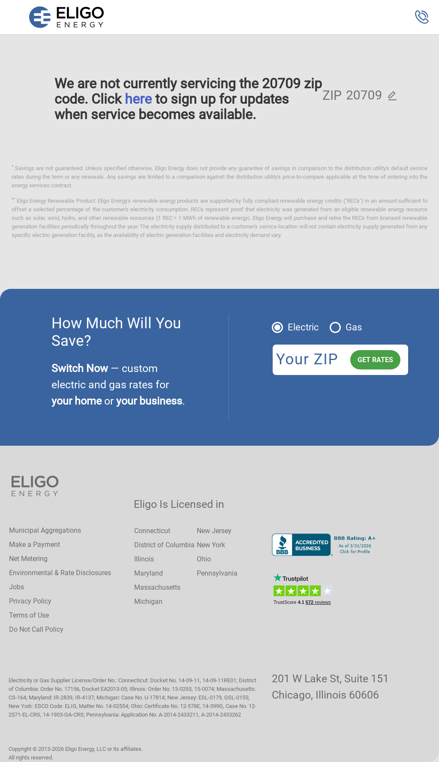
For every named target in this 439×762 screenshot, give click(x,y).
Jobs (16, 587)
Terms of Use (29, 615)
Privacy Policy (30, 601)
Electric (303, 327)
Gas (354, 327)
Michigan (148, 601)
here (138, 99)
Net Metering (28, 559)
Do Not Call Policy (36, 629)
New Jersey (214, 531)
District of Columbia (164, 545)
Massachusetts (157, 587)
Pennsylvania (217, 573)
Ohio (204, 559)
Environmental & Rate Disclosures (60, 573)
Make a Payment (34, 544)
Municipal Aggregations (45, 530)
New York (211, 545)
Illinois (144, 559)
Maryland (148, 573)
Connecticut (152, 531)
